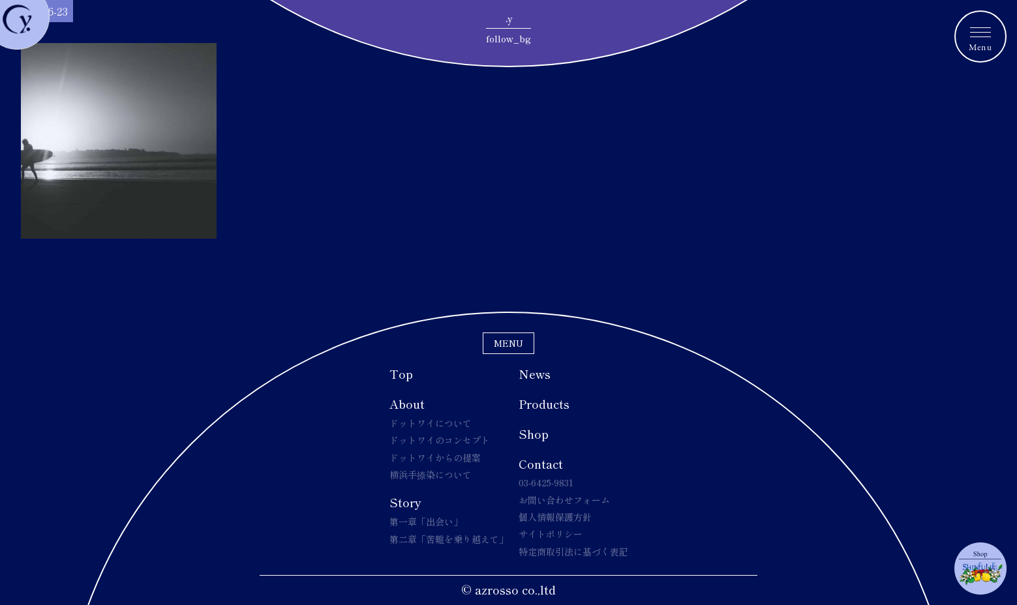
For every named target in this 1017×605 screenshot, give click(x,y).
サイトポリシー (551, 533)
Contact (541, 463)
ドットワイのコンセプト (439, 440)
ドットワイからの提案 (435, 457)
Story (405, 502)
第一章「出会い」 (426, 521)
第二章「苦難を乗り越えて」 (448, 539)
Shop (534, 433)
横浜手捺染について (430, 474)
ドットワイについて (430, 423)
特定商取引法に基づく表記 (573, 551)
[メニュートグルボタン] (980, 36)
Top (401, 373)
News (535, 373)
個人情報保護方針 (555, 517)
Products (544, 403)
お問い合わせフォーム (564, 500)
